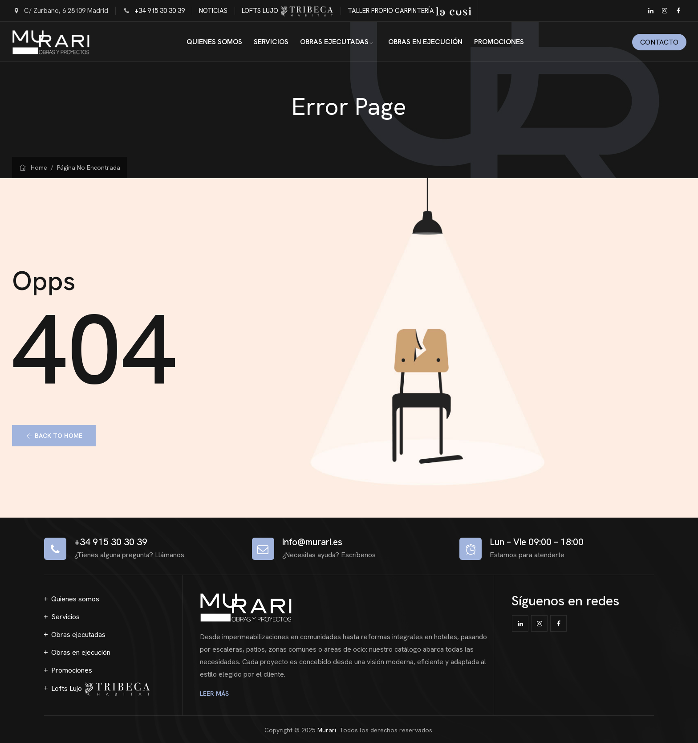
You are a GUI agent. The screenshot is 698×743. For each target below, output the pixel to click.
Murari (326, 730)
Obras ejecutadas (334, 41)
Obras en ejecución (425, 41)
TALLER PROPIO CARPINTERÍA (409, 10)
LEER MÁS (216, 694)
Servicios (271, 41)
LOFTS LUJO (287, 10)
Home (33, 167)
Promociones (499, 41)
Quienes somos (214, 41)
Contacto (659, 42)
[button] (54, 435)
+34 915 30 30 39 (159, 10)
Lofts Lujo (100, 689)
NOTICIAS (213, 10)
